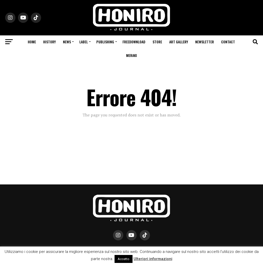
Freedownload (134, 41)
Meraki (131, 55)
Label (83, 41)
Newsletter (204, 41)
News (67, 41)
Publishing (105, 41)
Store (157, 41)
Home (32, 41)
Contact (228, 41)
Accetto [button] (123, 259)
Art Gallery (178, 41)
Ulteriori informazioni (153, 259)
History (49, 41)
